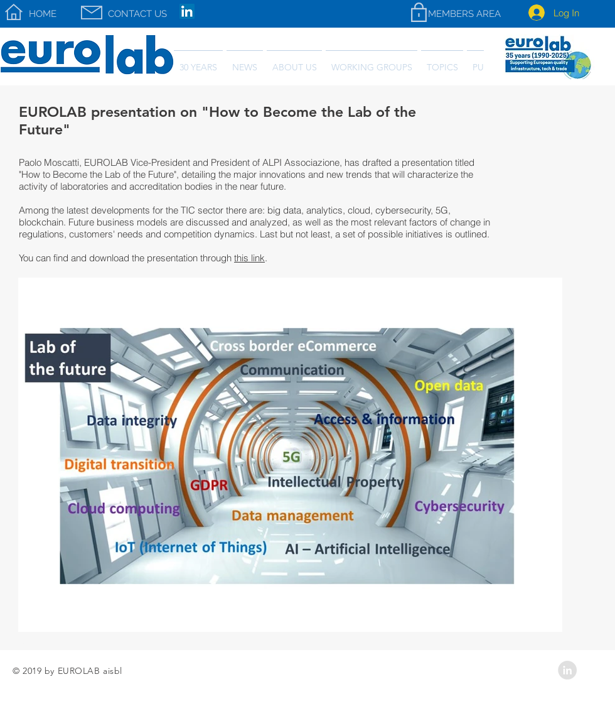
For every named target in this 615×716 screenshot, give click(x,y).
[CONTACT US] (137, 14)
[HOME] (43, 14)
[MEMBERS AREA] (464, 14)
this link (249, 258)
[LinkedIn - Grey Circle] (567, 670)
